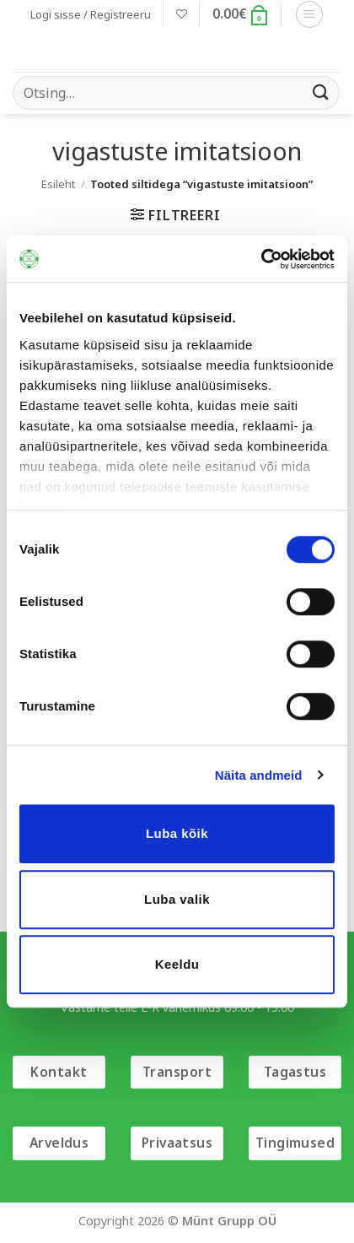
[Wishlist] (181, 13)
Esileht (58, 184)
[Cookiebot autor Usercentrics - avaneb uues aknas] (261, 259)
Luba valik (177, 899)
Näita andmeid (259, 775)
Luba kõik (177, 833)
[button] (90, 14)
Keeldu (177, 964)
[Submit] (321, 92)
